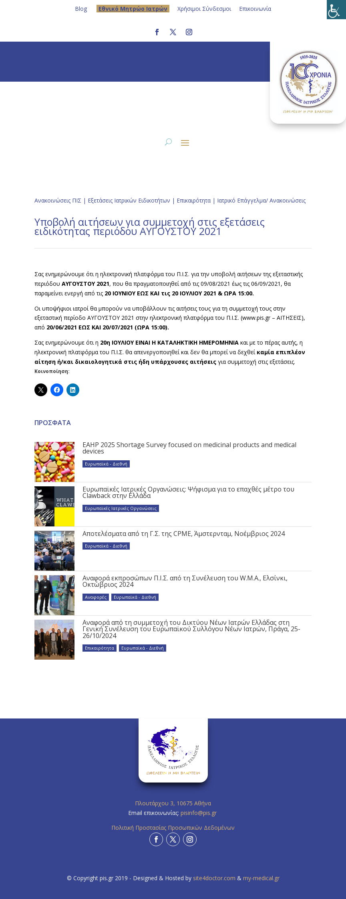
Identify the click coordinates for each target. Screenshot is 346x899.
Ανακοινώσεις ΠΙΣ (57, 200)
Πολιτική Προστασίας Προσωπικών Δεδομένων (173, 827)
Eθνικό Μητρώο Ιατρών (133, 8)
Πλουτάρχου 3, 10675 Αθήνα (173, 803)
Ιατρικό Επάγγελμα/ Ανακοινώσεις (261, 200)
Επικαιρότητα (194, 200)
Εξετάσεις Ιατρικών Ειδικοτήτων (129, 200)
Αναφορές (96, 597)
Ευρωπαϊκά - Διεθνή (106, 464)
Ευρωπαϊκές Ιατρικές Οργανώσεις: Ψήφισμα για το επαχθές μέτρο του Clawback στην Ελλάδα (188, 492)
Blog (81, 8)
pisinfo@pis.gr (199, 813)
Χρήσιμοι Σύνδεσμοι (204, 8)
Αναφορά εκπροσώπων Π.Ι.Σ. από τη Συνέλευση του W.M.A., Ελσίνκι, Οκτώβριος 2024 (185, 581)
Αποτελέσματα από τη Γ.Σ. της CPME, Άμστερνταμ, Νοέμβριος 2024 (183, 533)
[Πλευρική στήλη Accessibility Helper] (336, 9)
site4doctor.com (214, 878)
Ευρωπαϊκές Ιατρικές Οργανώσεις (121, 508)
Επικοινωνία (255, 8)
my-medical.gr (261, 878)
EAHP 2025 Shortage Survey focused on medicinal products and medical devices (189, 448)
